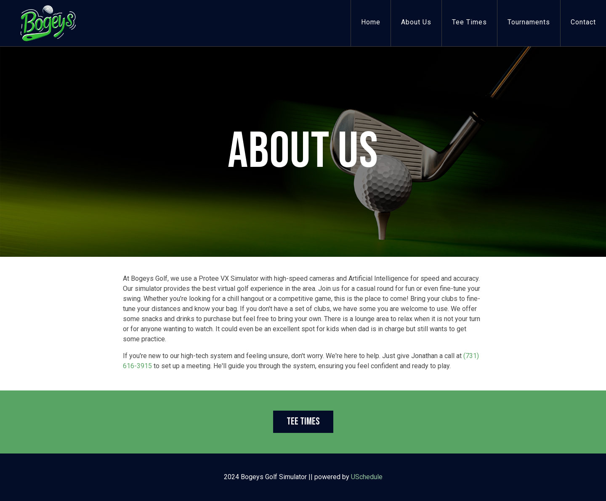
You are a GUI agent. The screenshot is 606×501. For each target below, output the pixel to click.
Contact (583, 22)
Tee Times (469, 22)
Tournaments (529, 22)
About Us (416, 22)
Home (370, 22)
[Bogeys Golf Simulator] (48, 22)
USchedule (367, 477)
